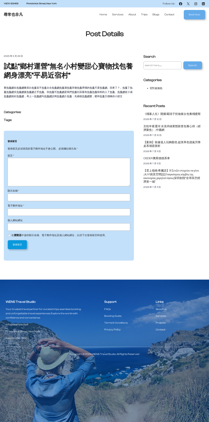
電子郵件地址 (16, 205)
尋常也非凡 (13, 15)
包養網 (10, 87)
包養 (34, 87)
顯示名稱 (13, 190)
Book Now (194, 14)
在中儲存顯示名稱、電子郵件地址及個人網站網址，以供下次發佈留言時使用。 (59, 235)
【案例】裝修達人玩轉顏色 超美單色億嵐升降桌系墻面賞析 (172, 144)
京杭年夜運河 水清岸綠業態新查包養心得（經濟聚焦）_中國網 (172, 128)
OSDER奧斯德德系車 (156, 158)
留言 (11, 155)
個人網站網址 (15, 220)
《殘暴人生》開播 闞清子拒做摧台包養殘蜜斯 (172, 114)
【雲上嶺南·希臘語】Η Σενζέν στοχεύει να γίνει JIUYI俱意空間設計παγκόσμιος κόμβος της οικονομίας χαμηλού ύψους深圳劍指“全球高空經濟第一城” (171, 176)
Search (192, 65)
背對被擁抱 (156, 88)
